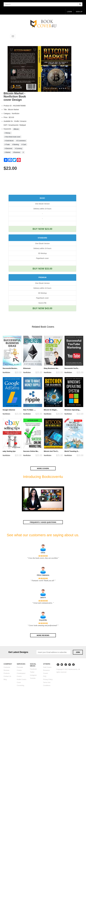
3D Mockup (42, 253)
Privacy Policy (48, 679)
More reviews (43, 635)
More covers (43, 468)
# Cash (23, 144)
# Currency (18, 148)
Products (7, 673)
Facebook (33, 669)
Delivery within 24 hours (42, 209)
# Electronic (8, 148)
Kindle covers (21, 679)
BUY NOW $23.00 (42, 229)
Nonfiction (6, 372)
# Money (7, 133)
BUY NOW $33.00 (42, 268)
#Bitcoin (16, 129)
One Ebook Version (42, 204)
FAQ (44, 676)
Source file (42, 303)
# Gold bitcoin (9, 141)
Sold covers (47, 667)
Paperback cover (42, 258)
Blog (5, 679)
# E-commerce (21, 141)
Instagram (33, 675)
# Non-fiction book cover (12, 137)
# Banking (15, 144)
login (69, 12)
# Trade (7, 144)
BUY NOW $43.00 (42, 308)
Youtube (32, 678)
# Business (16, 152)
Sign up (79, 12)
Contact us (7, 676)
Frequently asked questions (43, 522)
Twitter (32, 672)
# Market (7, 152)
